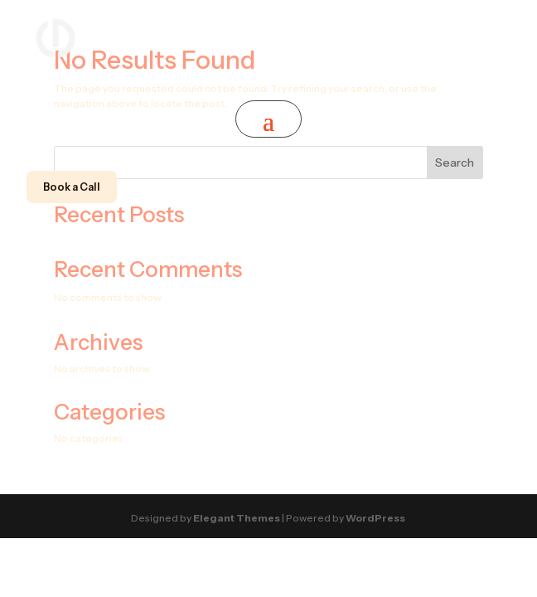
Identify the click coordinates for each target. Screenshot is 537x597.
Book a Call (71, 187)
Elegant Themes (236, 518)
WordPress (375, 518)
